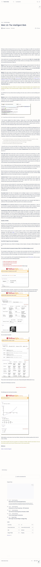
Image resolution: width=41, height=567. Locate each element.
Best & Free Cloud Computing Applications (17, 505)
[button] (32, 488)
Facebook (7, 79)
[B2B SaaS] (27, 534)
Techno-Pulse (6, 1)
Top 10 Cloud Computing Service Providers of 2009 (19, 515)
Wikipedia (3, 79)
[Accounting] (13, 529)
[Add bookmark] (35, 28)
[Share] (38, 28)
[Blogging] (27, 537)
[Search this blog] (21, 2)
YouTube (38, 78)
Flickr (10, 79)
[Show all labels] (9, 539)
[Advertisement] (20, 12)
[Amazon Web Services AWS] (27, 531)
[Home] (2, 22)
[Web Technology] (7, 22)
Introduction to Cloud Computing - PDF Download (19, 512)
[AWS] (13, 534)
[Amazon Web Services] (13, 531)
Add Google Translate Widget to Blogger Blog (18, 522)
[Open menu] (2, 2)
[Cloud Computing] (15, 504)
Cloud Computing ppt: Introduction (16, 519)
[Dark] (37, 2)
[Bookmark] (39, 2)
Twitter (35, 78)
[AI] (27, 529)
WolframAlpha (30, 259)
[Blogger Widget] (14, 521)
